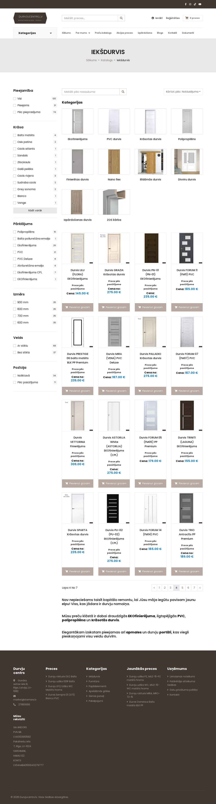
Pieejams (23, 105)
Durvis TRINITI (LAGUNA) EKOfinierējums (187, 442)
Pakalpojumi (94, 701)
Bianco (21, 196)
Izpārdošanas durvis (78, 220)
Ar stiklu (22, 346)
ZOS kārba (114, 220)
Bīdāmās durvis (150, 179)
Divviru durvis (187, 179)
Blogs (160, 32)
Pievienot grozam (77, 307)
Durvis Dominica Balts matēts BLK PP (141, 703)
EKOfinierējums (27, 279)
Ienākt (157, 18)
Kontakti (172, 32)
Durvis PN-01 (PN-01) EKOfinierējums (150, 274)
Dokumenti (188, 32)
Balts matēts (25, 135)
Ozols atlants (26, 149)
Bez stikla (23, 352)
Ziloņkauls (23, 162)
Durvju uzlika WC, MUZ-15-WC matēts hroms (143, 686)
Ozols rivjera (25, 176)
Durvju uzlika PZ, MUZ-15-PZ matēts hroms (144, 678)
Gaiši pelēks (25, 169)
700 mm (23, 316)
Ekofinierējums (26, 245)
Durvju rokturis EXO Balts (61, 676)
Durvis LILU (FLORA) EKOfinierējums (78, 274)
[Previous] (154, 588)
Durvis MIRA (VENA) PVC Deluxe (114, 358)
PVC (20, 252)
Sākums (66, 32)
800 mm (23, 309)
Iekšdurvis (93, 676)
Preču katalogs (103, 32)
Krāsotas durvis (150, 139)
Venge (21, 203)
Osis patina (24, 142)
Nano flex (114, 179)
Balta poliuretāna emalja (33, 239)
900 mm (22, 302)
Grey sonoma (26, 189)
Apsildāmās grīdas (98, 691)
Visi (19, 98)
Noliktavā (23, 376)
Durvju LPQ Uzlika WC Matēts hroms (59, 688)
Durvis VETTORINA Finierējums (77, 442)
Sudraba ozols (26, 182)
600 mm (23, 322)
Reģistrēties (173, 18)
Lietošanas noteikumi (181, 676)
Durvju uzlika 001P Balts (60, 681)
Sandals (22, 155)
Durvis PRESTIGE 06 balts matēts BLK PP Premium (78, 358)
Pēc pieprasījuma (28, 112)
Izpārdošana (145, 32)
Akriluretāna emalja (30, 266)
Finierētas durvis (77, 179)
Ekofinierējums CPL (29, 272)
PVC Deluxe (25, 259)
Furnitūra (92, 681)
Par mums (83, 32)
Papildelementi (96, 686)
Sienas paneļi (95, 696)
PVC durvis (114, 139)
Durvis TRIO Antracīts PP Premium (187, 534)
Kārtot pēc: (182, 92)
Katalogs (107, 60)
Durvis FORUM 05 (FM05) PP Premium (150, 442)
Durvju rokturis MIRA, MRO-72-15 (143, 695)
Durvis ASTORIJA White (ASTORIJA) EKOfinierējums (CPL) (114, 446)
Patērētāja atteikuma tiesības (181, 683)
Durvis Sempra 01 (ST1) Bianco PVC (60, 696)
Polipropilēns (25, 232)
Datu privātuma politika (182, 690)
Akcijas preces (125, 32)
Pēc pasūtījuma (27, 382)
